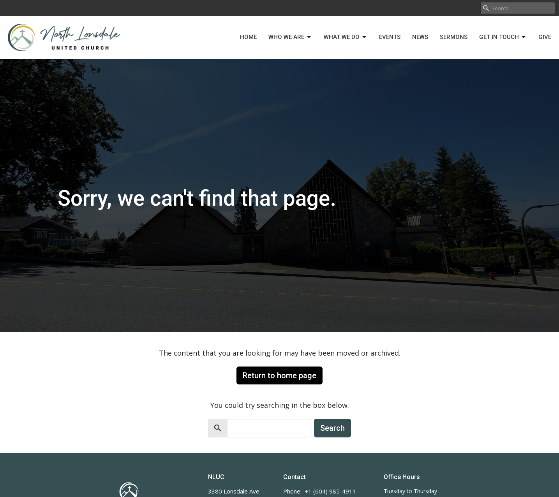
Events (389, 37)
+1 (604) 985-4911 (330, 491)
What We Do (345, 37)
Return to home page (279, 375)
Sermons (453, 37)
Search (332, 428)
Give (544, 37)
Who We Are (290, 37)
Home (248, 37)
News (420, 37)
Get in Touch (503, 37)
